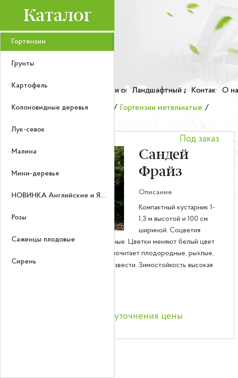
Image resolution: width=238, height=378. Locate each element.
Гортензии (28, 41)
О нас (230, 90)
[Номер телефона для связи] (202, 66)
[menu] (57, 204)
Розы (19, 217)
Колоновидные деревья (49, 107)
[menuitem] (57, 42)
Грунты (22, 63)
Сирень (23, 261)
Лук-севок (28, 129)
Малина (24, 151)
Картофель (29, 85)
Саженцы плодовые (43, 239)
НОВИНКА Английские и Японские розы (78, 195)
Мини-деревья (35, 173)
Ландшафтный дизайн (159, 90)
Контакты (203, 90)
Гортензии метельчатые (161, 108)
